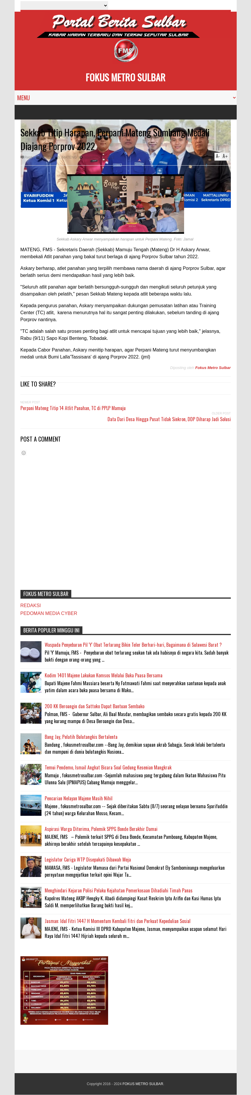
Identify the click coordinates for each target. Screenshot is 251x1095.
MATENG (69, 157)
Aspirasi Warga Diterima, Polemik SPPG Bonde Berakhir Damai (101, 828)
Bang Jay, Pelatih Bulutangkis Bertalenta (81, 736)
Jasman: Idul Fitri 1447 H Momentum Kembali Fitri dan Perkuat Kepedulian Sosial (118, 921)
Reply (29, 157)
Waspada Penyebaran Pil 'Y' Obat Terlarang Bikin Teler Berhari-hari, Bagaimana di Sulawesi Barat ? (133, 644)
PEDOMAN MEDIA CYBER (48, 613)
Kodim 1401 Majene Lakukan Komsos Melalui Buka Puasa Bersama (103, 675)
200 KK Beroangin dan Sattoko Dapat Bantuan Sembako (94, 706)
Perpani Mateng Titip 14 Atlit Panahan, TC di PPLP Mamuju (73, 408)
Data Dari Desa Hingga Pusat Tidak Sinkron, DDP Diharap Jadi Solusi (169, 419)
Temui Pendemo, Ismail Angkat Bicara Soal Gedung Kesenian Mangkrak (108, 767)
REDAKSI (30, 605)
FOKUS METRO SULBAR (125, 77)
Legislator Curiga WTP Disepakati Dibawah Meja (88, 859)
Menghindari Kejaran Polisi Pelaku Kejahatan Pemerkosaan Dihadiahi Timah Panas (119, 890)
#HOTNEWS (50, 157)
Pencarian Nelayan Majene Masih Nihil (78, 798)
